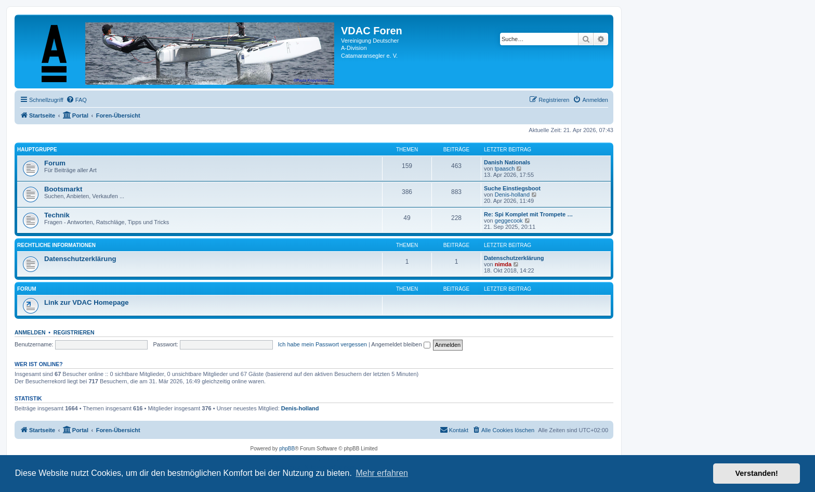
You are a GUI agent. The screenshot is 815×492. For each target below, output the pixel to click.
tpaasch (505, 168)
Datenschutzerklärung (80, 259)
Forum (54, 163)
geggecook (509, 220)
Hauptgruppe (37, 149)
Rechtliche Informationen (56, 245)
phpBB (287, 448)
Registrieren (74, 332)
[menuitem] (76, 100)
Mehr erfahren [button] (382, 473)
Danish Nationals (507, 162)
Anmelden (30, 332)
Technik (57, 215)
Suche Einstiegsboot (512, 188)
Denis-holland (512, 194)
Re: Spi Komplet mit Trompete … (528, 214)
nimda (503, 264)
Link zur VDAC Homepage (86, 302)
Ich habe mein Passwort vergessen (322, 344)
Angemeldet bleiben (400, 344)
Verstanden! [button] (756, 473)
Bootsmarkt (63, 189)
